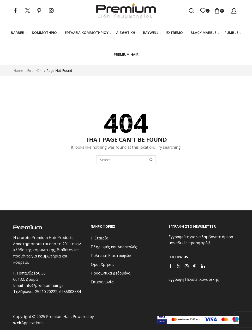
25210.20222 (46, 291)
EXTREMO (176, 32)
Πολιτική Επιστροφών (111, 255)
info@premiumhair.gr (43, 285)
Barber (19, 32)
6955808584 (70, 291)
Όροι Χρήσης (102, 264)
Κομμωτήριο (46, 32)
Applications (28, 322)
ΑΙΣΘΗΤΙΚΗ (127, 32)
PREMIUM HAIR (126, 54)
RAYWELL (152, 32)
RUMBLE (232, 32)
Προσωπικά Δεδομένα (110, 273)
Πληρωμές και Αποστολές (114, 247)
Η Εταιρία (99, 238)
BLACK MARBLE (205, 32)
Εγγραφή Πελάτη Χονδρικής (193, 279)
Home (18, 70)
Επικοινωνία (102, 282)
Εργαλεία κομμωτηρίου (88, 32)
